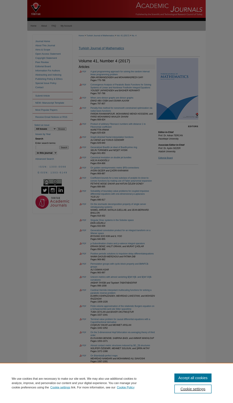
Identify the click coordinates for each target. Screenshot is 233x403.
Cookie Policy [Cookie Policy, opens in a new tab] (126, 387)
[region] (116, 383)
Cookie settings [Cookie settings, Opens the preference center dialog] (193, 389)
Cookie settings (60, 387)
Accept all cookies (193, 378)
